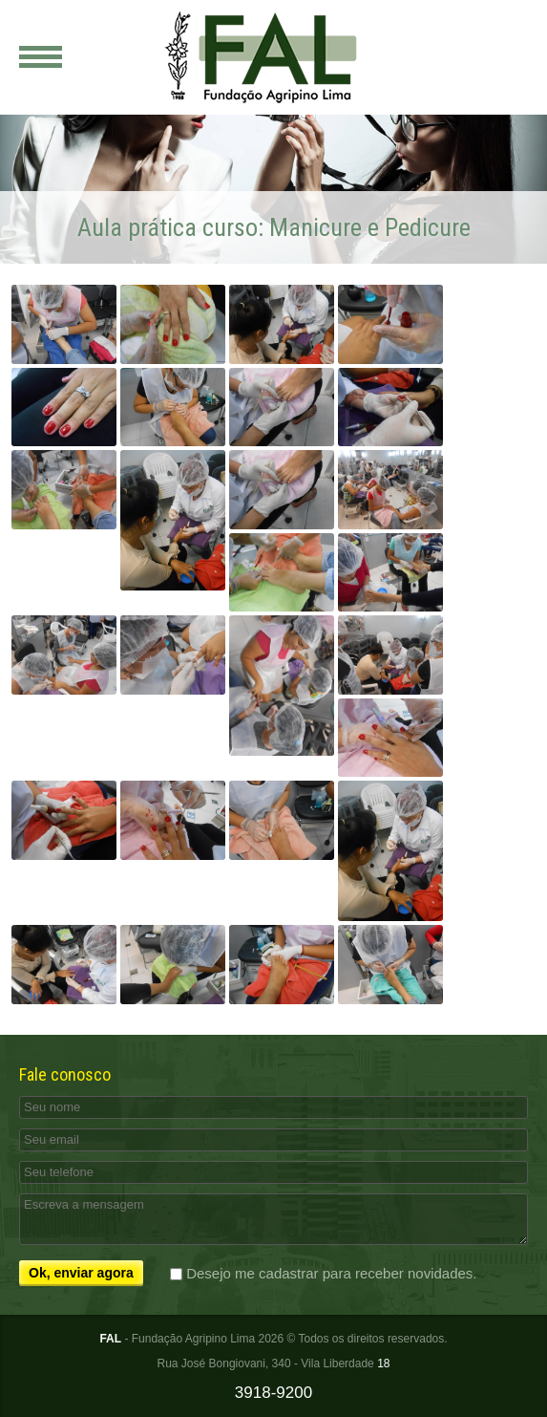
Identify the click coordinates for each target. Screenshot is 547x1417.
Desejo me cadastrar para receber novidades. (331, 1273)
